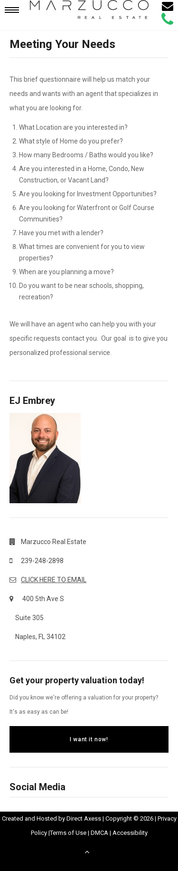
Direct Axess (83, 818)
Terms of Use (68, 832)
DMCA (99, 832)
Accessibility (130, 832)
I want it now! (89, 739)
